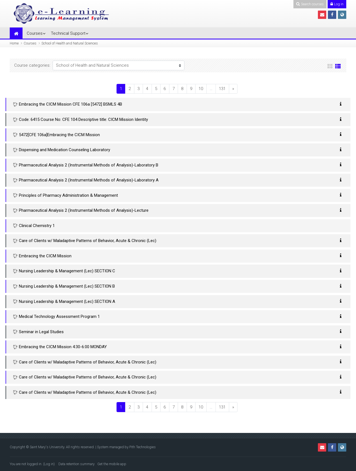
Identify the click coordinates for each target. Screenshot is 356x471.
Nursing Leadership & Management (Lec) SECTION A (67, 301)
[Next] (233, 89)
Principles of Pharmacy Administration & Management (68, 195)
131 (222, 88)
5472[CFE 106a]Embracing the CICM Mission (59, 134)
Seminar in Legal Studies (41, 331)
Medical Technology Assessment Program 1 (59, 316)
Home (14, 43)
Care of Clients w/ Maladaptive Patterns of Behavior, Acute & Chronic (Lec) (87, 240)
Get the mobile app (111, 464)
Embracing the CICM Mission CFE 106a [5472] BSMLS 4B (70, 104)
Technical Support (68, 33)
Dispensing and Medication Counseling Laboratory (64, 149)
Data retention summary (76, 464)
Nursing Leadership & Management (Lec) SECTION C (67, 270)
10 (201, 88)
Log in (49, 464)
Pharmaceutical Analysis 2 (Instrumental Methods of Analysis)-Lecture (84, 210)
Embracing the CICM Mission (45, 255)
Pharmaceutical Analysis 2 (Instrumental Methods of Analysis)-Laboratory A (89, 180)
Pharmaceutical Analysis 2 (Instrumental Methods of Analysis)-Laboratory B (88, 165)
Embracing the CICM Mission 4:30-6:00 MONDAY (63, 346)
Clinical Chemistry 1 (37, 225)
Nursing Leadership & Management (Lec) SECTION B (67, 286)
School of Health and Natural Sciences (69, 43)
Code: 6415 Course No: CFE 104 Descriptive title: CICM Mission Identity (83, 119)
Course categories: (32, 65)
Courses (35, 33)
